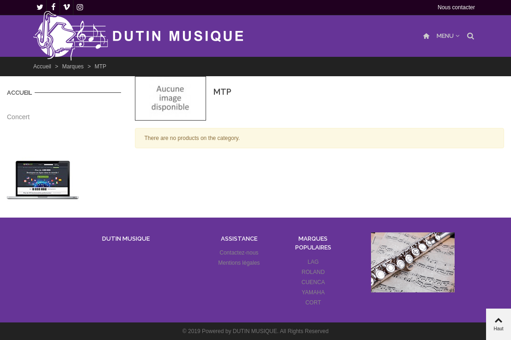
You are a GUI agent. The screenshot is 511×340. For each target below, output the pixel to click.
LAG (313, 262)
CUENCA (313, 282)
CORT (313, 302)
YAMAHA (313, 292)
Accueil (19, 92)
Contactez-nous (238, 252)
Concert (18, 117)
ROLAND (313, 272)
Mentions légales (239, 263)
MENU (445, 35)
